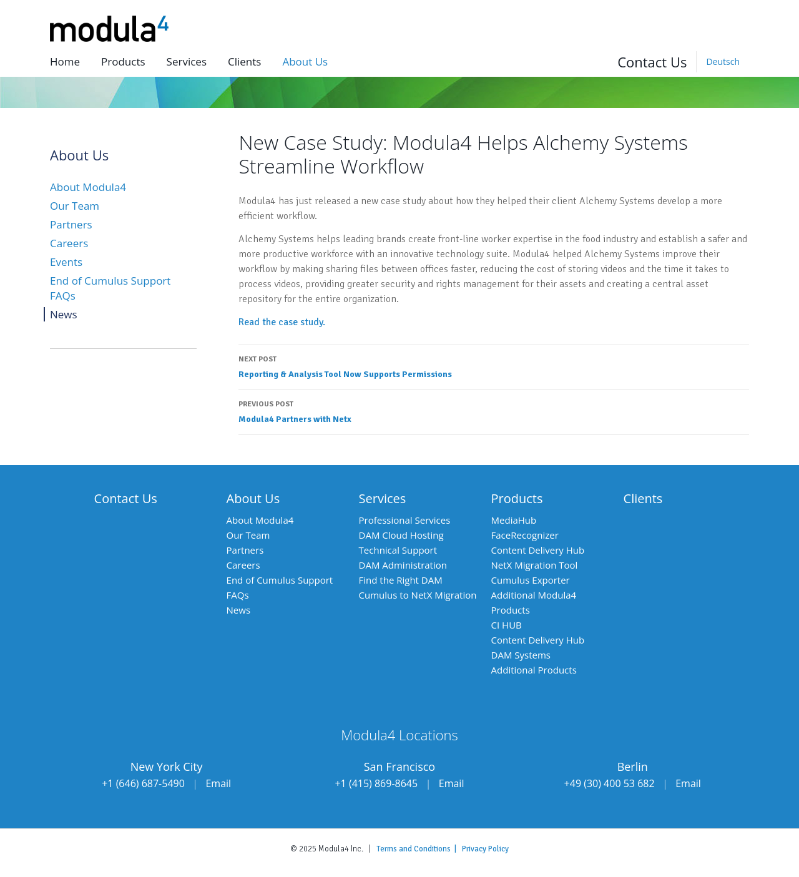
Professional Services (405, 520)
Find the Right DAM (401, 580)
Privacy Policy (485, 849)
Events (66, 262)
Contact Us (652, 61)
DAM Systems (521, 655)
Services (187, 61)
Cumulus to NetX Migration (418, 595)
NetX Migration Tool (534, 565)
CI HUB (506, 625)
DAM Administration (403, 565)
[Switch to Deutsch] (722, 61)
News (63, 314)
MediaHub (514, 520)
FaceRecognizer (525, 535)
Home (65, 61)
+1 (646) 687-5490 (143, 783)
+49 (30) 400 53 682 (609, 783)
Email (218, 783)
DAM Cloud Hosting (401, 535)
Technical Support (398, 550)
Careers (69, 243)
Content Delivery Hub (538, 550)
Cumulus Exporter (530, 580)
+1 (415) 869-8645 (376, 783)
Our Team (74, 205)
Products (123, 61)
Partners (71, 224)
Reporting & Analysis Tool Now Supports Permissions (493, 366)
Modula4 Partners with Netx (493, 410)
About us (305, 61)
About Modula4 (88, 187)
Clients (244, 61)
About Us (253, 498)
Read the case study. (281, 322)
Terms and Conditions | (419, 849)
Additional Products (534, 670)
